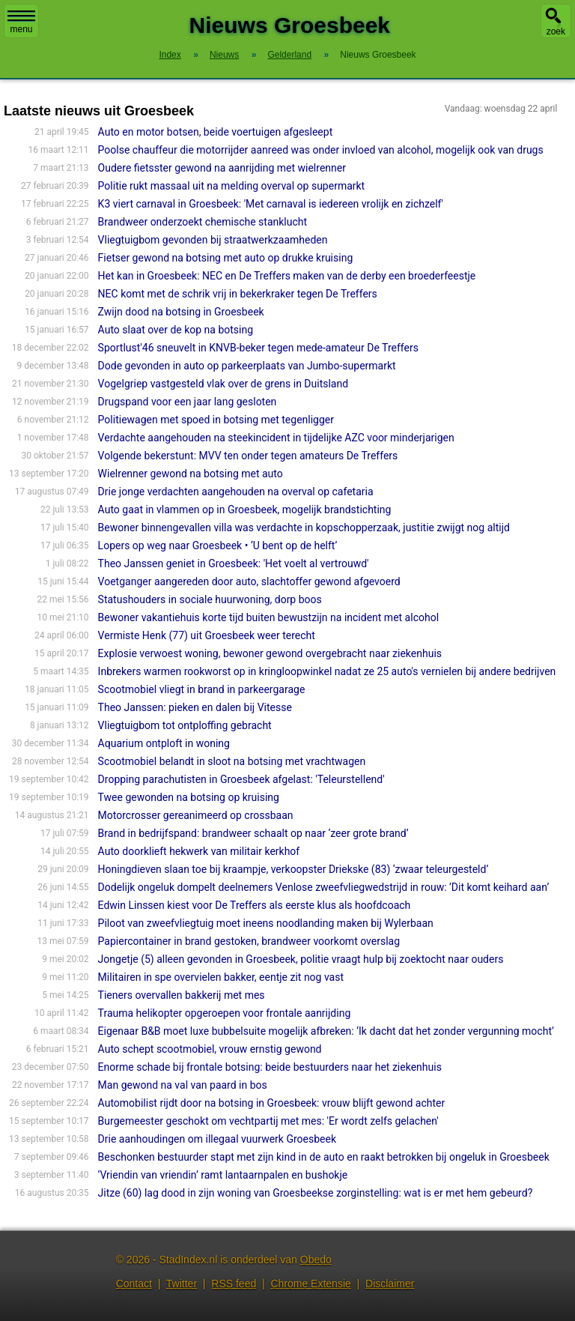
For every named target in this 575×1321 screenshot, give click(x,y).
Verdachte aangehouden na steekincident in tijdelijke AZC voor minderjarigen (276, 438)
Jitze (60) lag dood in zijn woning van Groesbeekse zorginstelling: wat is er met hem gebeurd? (315, 1193)
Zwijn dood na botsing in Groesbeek (181, 312)
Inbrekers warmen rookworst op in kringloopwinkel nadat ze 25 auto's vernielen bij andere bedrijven (327, 671)
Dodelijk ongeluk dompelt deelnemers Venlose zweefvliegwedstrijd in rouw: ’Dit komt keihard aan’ (324, 887)
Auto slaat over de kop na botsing (175, 330)
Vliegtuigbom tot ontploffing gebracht (185, 725)
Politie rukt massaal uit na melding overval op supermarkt (231, 186)
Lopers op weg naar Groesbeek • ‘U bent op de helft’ (218, 545)
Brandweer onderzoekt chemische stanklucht (203, 222)
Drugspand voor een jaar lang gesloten (187, 402)
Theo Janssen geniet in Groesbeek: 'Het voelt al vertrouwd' (233, 563)
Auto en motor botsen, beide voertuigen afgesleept (215, 132)
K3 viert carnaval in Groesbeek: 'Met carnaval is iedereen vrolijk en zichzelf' (270, 204)
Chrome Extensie (310, 1284)
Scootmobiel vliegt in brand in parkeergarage (201, 689)
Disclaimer (389, 1284)
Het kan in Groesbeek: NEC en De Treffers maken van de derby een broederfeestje (287, 276)
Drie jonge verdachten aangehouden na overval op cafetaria (236, 492)
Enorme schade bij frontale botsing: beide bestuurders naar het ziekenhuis (270, 1067)
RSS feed (233, 1284)
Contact (134, 1284)
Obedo (316, 1260)
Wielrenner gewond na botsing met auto (190, 474)
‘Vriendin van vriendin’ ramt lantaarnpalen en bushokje (223, 1175)
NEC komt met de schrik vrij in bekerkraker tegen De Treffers (237, 294)
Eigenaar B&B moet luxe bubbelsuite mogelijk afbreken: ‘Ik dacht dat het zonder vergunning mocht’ (326, 1031)
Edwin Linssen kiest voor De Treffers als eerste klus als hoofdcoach (254, 905)
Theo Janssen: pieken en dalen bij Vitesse (195, 707)
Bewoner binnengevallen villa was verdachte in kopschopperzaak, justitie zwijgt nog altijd (304, 527)
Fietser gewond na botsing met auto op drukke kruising (225, 258)
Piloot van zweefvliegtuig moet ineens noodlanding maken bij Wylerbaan (265, 923)
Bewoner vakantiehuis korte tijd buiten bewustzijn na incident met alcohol (268, 617)
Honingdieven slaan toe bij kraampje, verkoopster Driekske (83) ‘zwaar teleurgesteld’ (293, 869)
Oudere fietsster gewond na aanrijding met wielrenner (222, 168)
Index (169, 54)
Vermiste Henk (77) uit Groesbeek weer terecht (206, 635)
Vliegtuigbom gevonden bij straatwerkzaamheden (213, 240)
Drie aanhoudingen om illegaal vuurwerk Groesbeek (217, 1139)
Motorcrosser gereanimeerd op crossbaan (195, 815)
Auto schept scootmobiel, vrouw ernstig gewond (210, 1049)
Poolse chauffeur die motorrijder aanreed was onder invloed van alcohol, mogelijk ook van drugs (321, 150)
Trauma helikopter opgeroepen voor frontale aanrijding (224, 1013)
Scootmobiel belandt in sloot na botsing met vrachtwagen (232, 761)
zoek (556, 31)
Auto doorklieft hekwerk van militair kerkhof (199, 851)
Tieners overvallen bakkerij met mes (181, 995)
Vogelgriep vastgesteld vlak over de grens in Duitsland (223, 384)
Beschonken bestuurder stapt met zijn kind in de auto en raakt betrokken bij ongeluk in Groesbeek (324, 1157)
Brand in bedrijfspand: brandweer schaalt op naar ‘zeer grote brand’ (253, 833)
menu (21, 22)
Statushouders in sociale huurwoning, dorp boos (210, 599)
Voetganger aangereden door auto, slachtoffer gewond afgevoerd (249, 581)
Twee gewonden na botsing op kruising (188, 797)
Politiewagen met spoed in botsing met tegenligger (216, 420)
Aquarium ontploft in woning (164, 743)
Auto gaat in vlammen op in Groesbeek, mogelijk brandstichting (245, 510)
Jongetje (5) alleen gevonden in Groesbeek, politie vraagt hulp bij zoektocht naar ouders (301, 959)
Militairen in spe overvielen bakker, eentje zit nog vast (221, 977)
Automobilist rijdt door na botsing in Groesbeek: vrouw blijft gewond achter (271, 1103)
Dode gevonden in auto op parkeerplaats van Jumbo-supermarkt (247, 366)
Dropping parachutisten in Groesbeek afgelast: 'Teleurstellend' (241, 779)
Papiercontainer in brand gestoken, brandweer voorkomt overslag (249, 941)
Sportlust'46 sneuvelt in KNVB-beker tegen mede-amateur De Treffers (258, 348)
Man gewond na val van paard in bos (182, 1085)
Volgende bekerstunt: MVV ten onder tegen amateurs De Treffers (248, 456)
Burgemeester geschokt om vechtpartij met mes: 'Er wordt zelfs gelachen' (268, 1121)
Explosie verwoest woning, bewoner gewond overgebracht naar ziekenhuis (270, 653)
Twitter (181, 1284)
